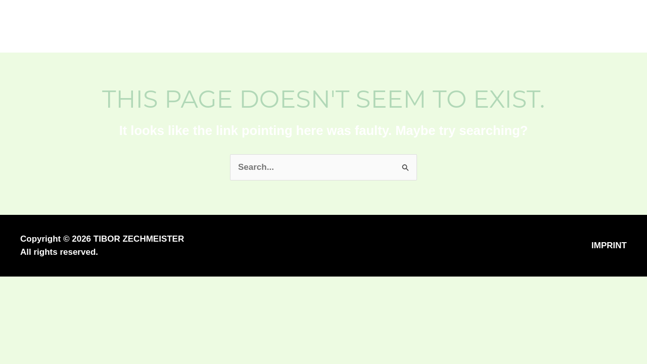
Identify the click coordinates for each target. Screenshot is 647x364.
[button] (578, 26)
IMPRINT (609, 245)
